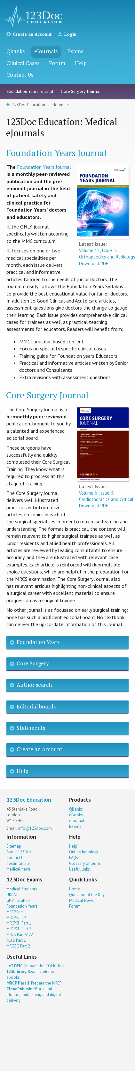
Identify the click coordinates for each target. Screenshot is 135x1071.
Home (74, 889)
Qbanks (15, 51)
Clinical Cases (22, 63)
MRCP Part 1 (16, 912)
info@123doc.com (35, 828)
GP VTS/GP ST (18, 900)
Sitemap (13, 846)
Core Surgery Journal (80, 91)
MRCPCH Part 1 (18, 923)
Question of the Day (87, 894)
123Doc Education (28, 105)
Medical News (81, 900)
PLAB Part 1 (16, 940)
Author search (34, 684)
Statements (31, 727)
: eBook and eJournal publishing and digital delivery (33, 994)
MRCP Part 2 (16, 917)
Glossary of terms (85, 863)
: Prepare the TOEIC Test (35, 966)
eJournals (46, 51)
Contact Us (19, 74)
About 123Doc (19, 852)
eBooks (76, 815)
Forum (57, 63)
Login (70, 34)
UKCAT (12, 894)
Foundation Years (38, 642)
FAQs (73, 857)
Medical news (18, 869)
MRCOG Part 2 (18, 946)
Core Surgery (33, 663)
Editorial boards (36, 706)
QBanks (76, 809)
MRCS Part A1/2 (19, 934)
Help (81, 63)
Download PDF (93, 263)
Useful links (79, 869)
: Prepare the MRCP (33, 983)
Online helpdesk (83, 852)
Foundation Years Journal (29, 91)
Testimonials (18, 863)
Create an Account (32, 34)
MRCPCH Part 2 (18, 929)
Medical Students (21, 889)
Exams (75, 51)
